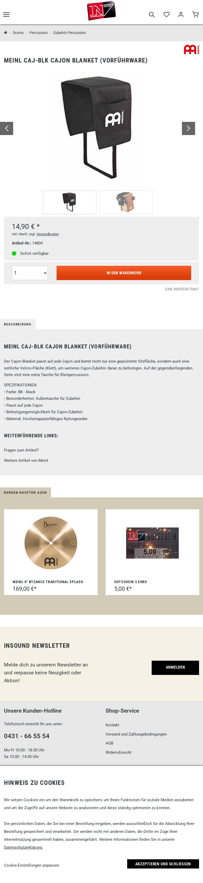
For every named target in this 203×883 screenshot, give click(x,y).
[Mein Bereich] (181, 16)
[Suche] (152, 16)
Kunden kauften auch (25, 493)
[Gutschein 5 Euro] (152, 543)
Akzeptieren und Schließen (163, 864)
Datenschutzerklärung (23, 847)
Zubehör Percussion (69, 33)
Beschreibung (18, 324)
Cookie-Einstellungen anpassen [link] (31, 865)
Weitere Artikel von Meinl (26, 460)
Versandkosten (47, 234)
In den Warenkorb (124, 273)
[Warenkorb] (195, 16)
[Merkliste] (166, 16)
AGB (109, 743)
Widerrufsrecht (118, 752)
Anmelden (175, 667)
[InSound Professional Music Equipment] (5, 33)
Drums (18, 33)
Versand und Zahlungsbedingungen (136, 734)
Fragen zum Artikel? (21, 450)
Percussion (38, 33)
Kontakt (112, 725)
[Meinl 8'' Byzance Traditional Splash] (50, 543)
